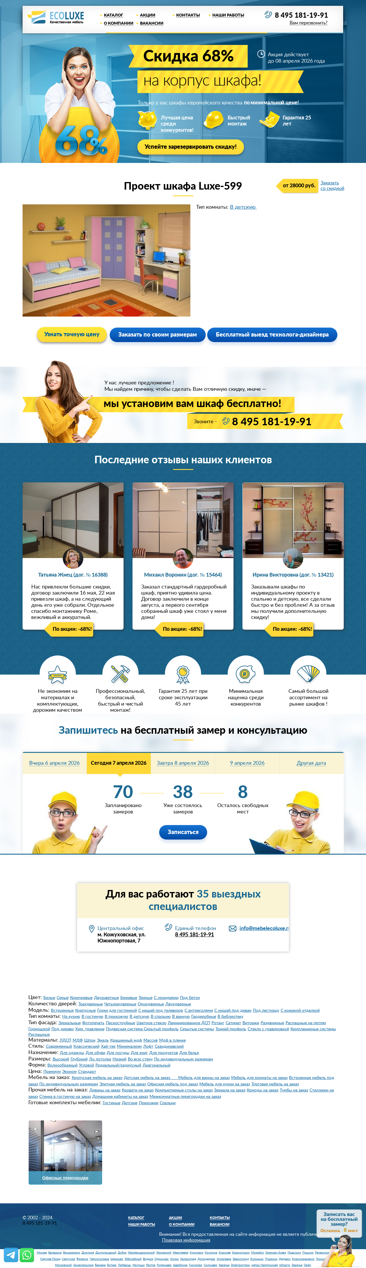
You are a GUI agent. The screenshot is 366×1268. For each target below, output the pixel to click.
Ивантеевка (180, 1252)
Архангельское (83, 1265)
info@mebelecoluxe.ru (265, 928)
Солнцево (210, 1265)
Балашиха (55, 1252)
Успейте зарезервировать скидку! (191, 147)
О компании (118, 23)
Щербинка (180, 1265)
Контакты (188, 15)
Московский (63, 1265)
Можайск (257, 1252)
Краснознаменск (303, 1259)
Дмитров (88, 1252)
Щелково (117, 1259)
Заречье (224, 1265)
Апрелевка (224, 1259)
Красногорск (241, 1252)
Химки (174, 1259)
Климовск (196, 1252)
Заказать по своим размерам (157, 335)
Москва (42, 1252)
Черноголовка (99, 1259)
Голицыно (257, 1259)
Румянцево (164, 1265)
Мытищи (139, 1265)
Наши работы (228, 15)
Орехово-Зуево (275, 1252)
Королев (225, 1252)
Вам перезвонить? (309, 23)
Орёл (307, 1265)
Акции (147, 15)
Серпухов (68, 1259)
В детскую (243, 207)
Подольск (294, 1252)
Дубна (122, 1252)
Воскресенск (71, 1252)
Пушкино (271, 1259)
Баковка (100, 1265)
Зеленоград (188, 1259)
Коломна (211, 1252)
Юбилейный (133, 1259)
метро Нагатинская (264, 1265)
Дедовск (284, 1259)
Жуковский (163, 1252)
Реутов (150, 1265)
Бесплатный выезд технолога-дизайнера (272, 335)
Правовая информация (186, 1240)
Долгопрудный (105, 1252)
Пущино (308, 1252)
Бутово (112, 1265)
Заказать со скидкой (332, 186)
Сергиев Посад (50, 1259)
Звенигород (241, 1259)
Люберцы (124, 1265)
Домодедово (206, 1259)
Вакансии (151, 23)
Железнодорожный (141, 1252)
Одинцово (162, 1259)
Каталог (113, 15)
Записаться (183, 832)
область (284, 1265)
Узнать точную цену (72, 334)
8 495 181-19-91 (301, 15)
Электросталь (240, 1265)
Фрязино (82, 1259)
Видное (148, 1259)
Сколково (195, 1265)
